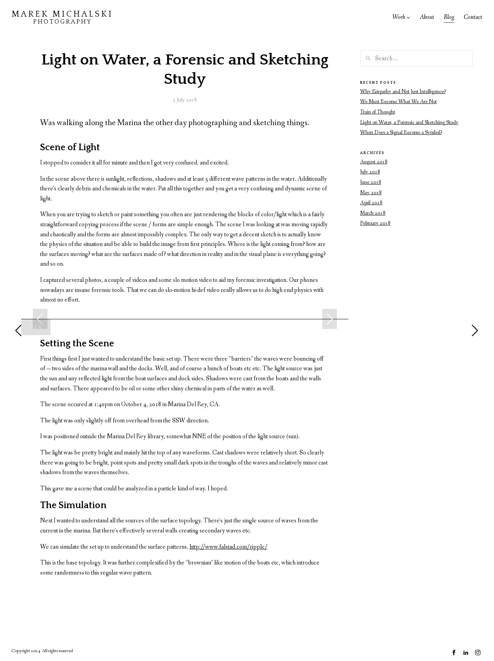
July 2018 (370, 171)
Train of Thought (377, 111)
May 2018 (371, 192)
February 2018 (375, 223)
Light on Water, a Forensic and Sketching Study (409, 122)
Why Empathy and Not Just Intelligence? (403, 91)
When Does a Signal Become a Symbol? (401, 132)
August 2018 (373, 161)
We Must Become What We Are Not (398, 101)
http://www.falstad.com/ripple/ (228, 547)
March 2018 (373, 213)
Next (329, 319)
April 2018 (371, 202)
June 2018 (370, 182)
